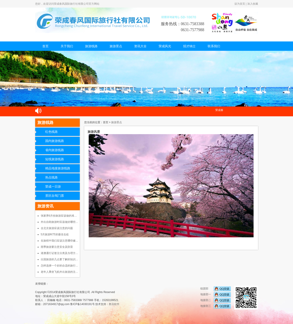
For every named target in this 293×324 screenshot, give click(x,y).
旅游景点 (116, 46)
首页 (45, 46)
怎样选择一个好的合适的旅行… (59, 265)
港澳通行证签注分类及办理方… (59, 253)
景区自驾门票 (54, 195)
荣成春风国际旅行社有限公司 (94, 20)
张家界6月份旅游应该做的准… (59, 215)
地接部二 (215, 300)
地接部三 (215, 306)
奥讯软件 (114, 304)
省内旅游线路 (54, 150)
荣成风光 (165, 46)
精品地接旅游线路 (57, 168)
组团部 (215, 288)
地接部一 (215, 294)
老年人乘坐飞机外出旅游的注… (59, 271)
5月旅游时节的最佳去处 (55, 234)
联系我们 (214, 46)
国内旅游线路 (54, 141)
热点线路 (51, 177)
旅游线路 (91, 46)
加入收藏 (252, 3)
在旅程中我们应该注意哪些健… (59, 240)
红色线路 (51, 131)
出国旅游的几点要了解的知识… (59, 259)
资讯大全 (140, 46)
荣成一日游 (53, 186)
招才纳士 (189, 46)
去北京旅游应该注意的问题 (57, 228)
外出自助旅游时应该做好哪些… (59, 222)
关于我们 (67, 46)
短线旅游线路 (54, 159)
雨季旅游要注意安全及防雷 (57, 246)
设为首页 (239, 3)
